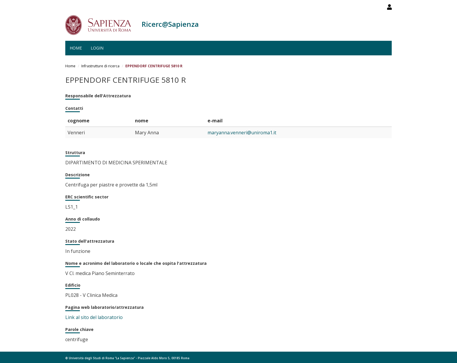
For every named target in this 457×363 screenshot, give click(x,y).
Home (76, 48)
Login (97, 48)
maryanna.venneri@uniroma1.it (242, 132)
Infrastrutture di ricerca (100, 66)
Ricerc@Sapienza (170, 24)
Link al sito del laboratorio (94, 317)
